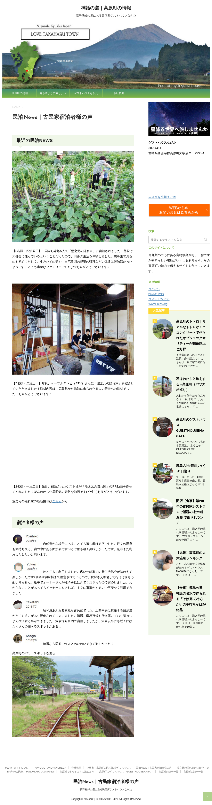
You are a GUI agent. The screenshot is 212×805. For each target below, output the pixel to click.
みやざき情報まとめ (162, 197)
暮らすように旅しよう (53, 93)
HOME (16, 107)
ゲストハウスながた (86, 93)
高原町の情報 (20, 93)
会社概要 (119, 93)
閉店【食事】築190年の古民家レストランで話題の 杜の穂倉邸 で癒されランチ (191, 512)
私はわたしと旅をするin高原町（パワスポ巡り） (191, 384)
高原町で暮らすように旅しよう (77, 771)
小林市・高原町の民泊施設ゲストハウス (109, 767)
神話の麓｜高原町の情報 (106, 8)
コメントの (159, 299)
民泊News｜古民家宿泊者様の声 (154, 767)
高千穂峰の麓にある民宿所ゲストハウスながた (106, 789)
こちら (57, 501)
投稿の (156, 294)
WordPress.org (158, 304)
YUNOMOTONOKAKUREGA (50, 767)
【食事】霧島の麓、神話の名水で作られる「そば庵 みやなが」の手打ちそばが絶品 (191, 599)
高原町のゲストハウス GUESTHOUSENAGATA (126, 771)
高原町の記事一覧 (168, 771)
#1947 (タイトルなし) (17, 767)
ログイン (154, 289)
